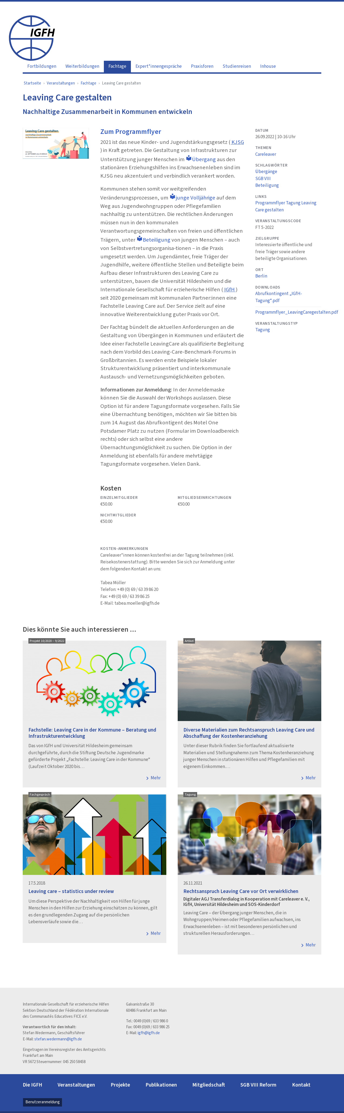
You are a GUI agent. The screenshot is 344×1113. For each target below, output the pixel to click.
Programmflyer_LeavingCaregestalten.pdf (296, 312)
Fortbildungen (41, 66)
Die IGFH (32, 1085)
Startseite (32, 83)
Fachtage (117, 66)
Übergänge (266, 171)
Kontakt (301, 1085)
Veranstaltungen (61, 83)
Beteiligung (267, 185)
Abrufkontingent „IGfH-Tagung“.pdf (278, 297)
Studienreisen (237, 66)
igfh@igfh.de (149, 1033)
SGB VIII (263, 178)
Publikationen (161, 1085)
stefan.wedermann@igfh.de (58, 1039)
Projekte (120, 1085)
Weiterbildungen (82, 66)
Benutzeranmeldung (42, 1102)
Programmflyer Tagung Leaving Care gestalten (285, 206)
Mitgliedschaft (208, 1085)
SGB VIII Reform (258, 1085)
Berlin (261, 276)
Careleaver (265, 154)
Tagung (262, 330)
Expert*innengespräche (158, 66)
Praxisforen (202, 66)
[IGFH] (32, 37)
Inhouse (268, 66)
